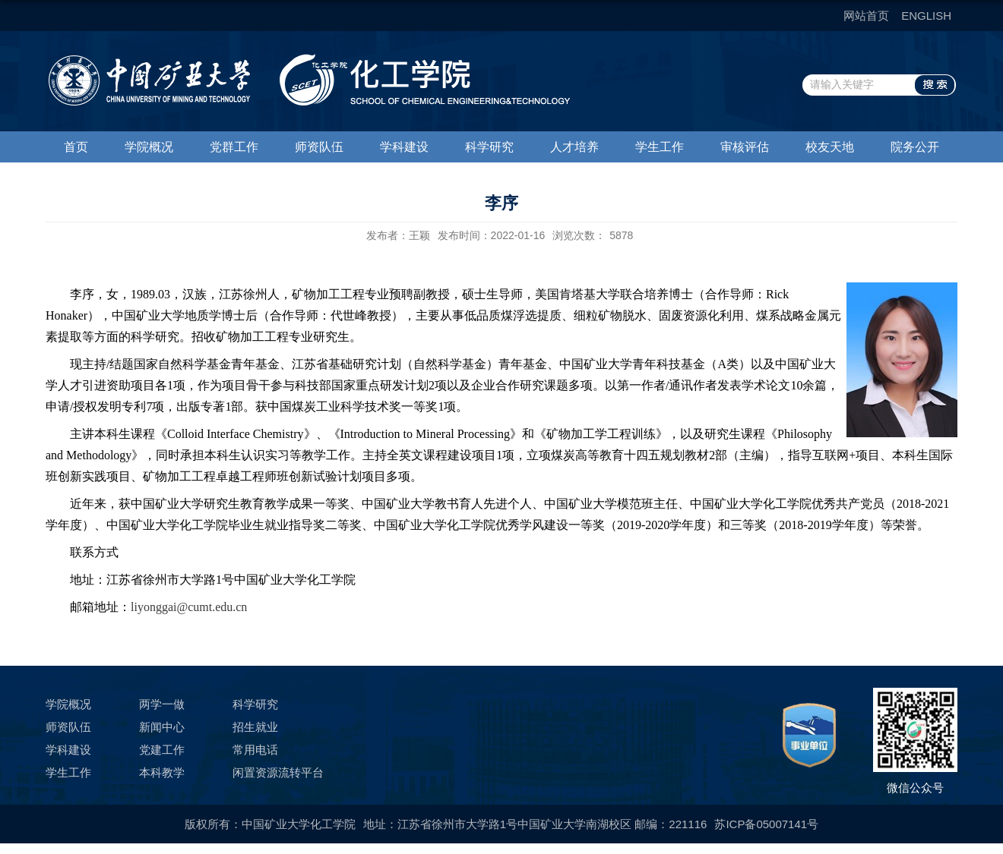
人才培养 (574, 146)
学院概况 (149, 146)
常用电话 (255, 749)
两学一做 (162, 704)
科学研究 (489, 146)
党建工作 (162, 749)
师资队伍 (319, 146)
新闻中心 (162, 726)
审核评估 (744, 146)
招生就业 (255, 726)
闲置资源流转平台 (278, 772)
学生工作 (659, 146)
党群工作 (234, 146)
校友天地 (829, 146)
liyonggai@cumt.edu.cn (189, 606)
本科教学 (162, 772)
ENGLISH (926, 15)
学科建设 (404, 146)
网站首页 (866, 15)
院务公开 (915, 146)
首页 (76, 146)
